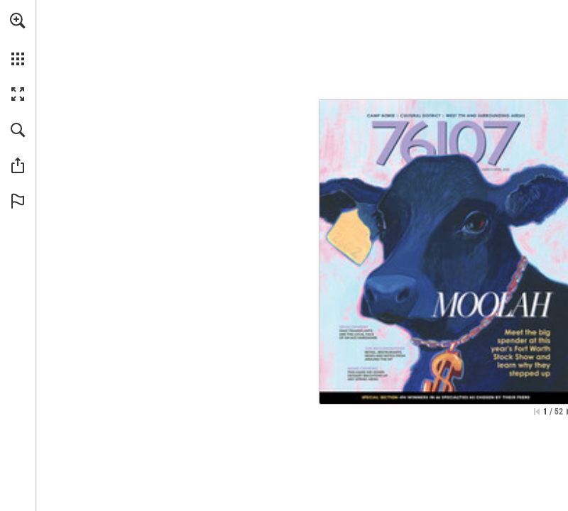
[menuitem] (18, 39)
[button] (18, 20)
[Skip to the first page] (537, 411)
